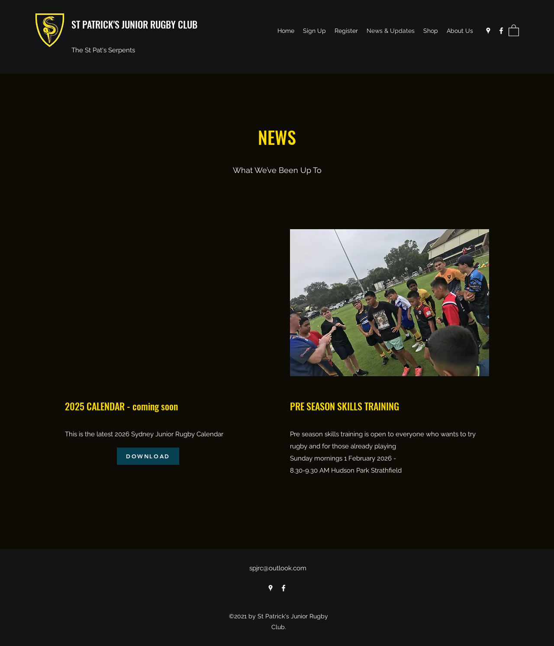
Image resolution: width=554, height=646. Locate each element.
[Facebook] (501, 30)
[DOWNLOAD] (148, 456)
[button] (514, 30)
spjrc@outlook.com (277, 568)
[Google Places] (488, 30)
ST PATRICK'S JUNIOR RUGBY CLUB (134, 24)
